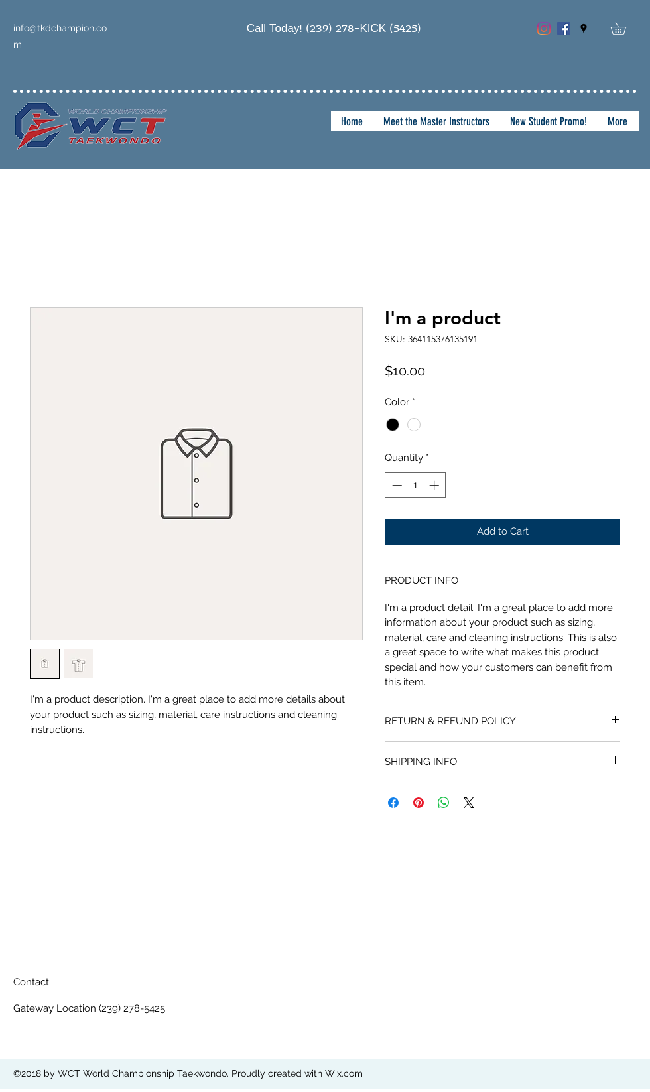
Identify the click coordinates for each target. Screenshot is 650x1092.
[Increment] (435, 485)
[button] (624, 28)
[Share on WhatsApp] (444, 803)
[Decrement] (396, 485)
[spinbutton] (415, 485)
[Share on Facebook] (393, 803)
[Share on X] (469, 803)
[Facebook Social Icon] (563, 28)
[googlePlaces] (583, 28)
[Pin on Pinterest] (418, 803)
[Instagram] (544, 28)
